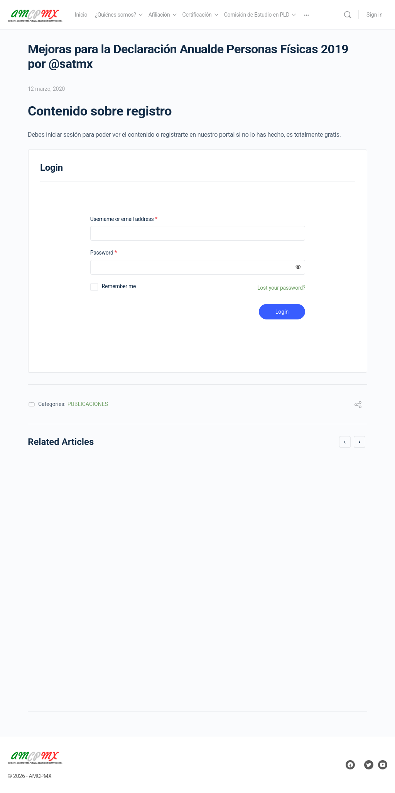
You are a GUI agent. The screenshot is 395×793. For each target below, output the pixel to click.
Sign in (374, 15)
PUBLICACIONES (88, 404)
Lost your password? (281, 288)
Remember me (119, 286)
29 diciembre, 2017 (61, 565)
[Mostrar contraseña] (298, 267)
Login (282, 312)
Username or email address (133, 219)
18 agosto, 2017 (231, 619)
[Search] (347, 14)
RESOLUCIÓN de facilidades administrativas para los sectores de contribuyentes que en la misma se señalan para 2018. (108, 495)
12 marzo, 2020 (46, 89)
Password (113, 253)
